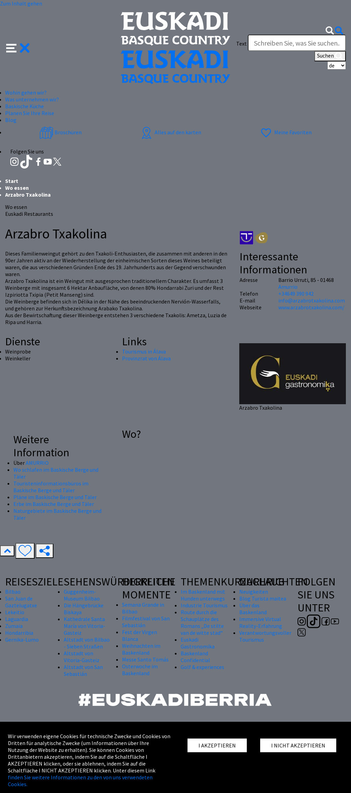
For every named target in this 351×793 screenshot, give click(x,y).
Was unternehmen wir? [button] (32, 99)
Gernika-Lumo (22, 639)
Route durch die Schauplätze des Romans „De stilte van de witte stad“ (202, 622)
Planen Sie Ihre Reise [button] (29, 113)
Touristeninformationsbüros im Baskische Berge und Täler (50, 487)
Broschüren (60, 132)
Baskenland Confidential (195, 657)
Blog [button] (10, 119)
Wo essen (17, 187)
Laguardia (16, 619)
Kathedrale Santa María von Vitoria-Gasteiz (84, 626)
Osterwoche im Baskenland (140, 670)
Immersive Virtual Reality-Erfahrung (260, 622)
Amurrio (288, 286)
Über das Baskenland (253, 609)
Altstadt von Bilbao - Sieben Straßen (87, 643)
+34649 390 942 (296, 293)
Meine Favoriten (285, 132)
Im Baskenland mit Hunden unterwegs (203, 595)
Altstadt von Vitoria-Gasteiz (81, 657)
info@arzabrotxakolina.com (311, 300)
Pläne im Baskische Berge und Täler (55, 497)
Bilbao (13, 591)
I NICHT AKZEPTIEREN (298, 745)
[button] (18, 47)
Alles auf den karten (170, 132)
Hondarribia (19, 632)
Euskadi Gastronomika (198, 643)
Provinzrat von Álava (146, 358)
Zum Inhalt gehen (21, 3)
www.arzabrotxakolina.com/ (311, 307)
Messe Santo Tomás (145, 659)
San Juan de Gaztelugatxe (21, 602)
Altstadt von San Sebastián (83, 670)
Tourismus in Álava (144, 351)
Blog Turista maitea (262, 598)
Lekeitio (14, 612)
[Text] (297, 43)
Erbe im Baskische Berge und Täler (53, 503)
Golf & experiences (202, 667)
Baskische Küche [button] (24, 106)
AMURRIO (37, 462)
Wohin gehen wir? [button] (26, 92)
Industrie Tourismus (204, 605)
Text (241, 43)
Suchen (330, 56)
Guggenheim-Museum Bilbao (82, 595)
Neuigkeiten (253, 591)
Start (11, 180)
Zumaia (14, 625)
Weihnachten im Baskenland (141, 649)
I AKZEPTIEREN (217, 745)
